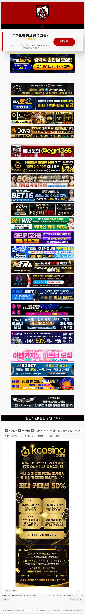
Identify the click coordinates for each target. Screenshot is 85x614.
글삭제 (79, 599)
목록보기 (6, 599)
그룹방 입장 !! (64, 42)
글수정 (72, 599)
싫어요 (15, 590)
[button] (42, 27)
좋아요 (8, 590)
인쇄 (78, 590)
